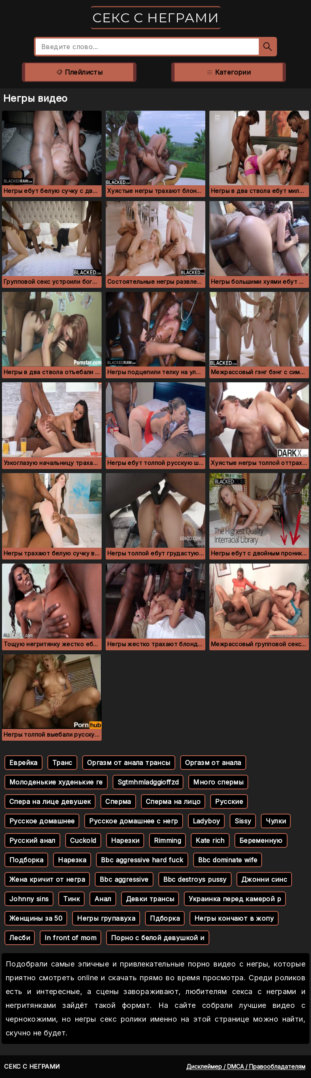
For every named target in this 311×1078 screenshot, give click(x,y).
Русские (229, 801)
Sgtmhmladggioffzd (148, 782)
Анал (102, 899)
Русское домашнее (42, 821)
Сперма (118, 801)
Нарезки (125, 840)
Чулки (276, 821)
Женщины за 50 (35, 918)
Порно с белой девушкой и (157, 938)
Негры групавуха (106, 918)
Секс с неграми (155, 18)
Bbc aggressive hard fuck (142, 860)
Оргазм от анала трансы (128, 763)
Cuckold (83, 840)
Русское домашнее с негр (133, 821)
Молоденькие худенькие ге (56, 782)
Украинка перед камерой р (235, 899)
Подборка (26, 860)
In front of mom (70, 938)
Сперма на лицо (173, 801)
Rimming (167, 840)
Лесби (19, 938)
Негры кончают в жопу (234, 918)
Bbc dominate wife (228, 860)
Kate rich (210, 840)
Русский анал (32, 840)
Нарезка (72, 860)
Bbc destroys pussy (195, 879)
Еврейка (23, 763)
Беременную (261, 840)
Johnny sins (29, 899)
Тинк (71, 899)
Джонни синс (264, 879)
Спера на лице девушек (50, 801)
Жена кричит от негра (47, 879)
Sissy (242, 821)
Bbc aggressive (124, 879)
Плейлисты (79, 72)
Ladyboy (206, 821)
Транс (62, 763)
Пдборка (165, 918)
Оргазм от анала (213, 763)
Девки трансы (150, 899)
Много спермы (218, 782)
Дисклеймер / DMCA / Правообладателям (245, 1066)
